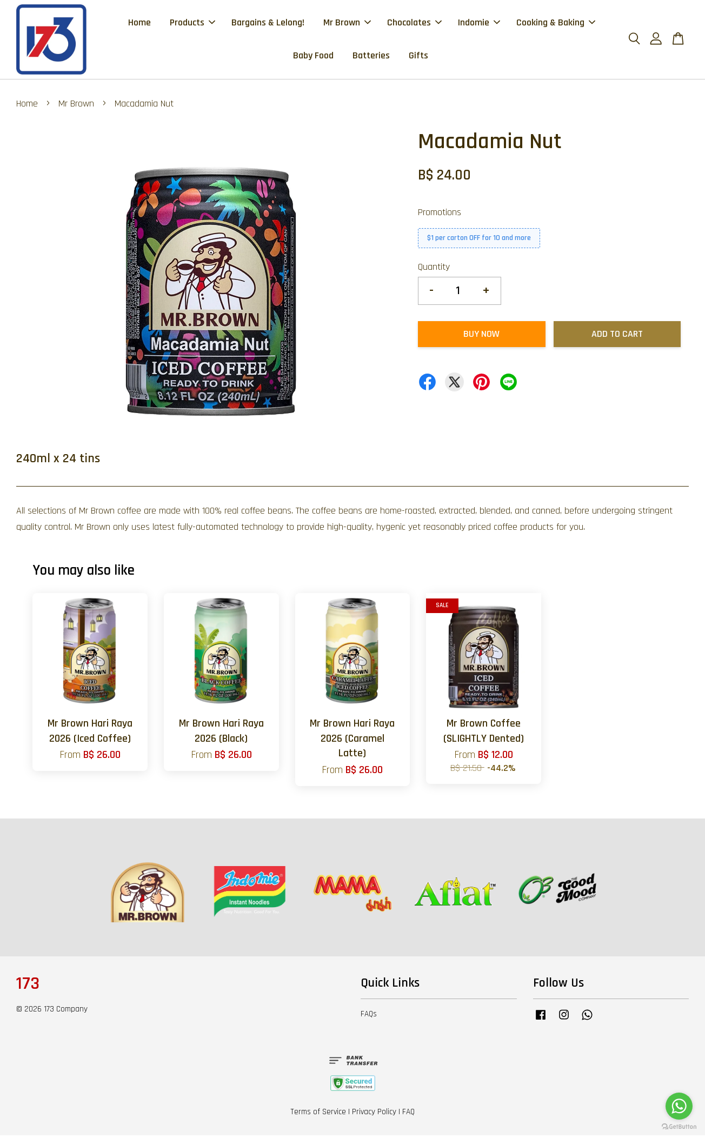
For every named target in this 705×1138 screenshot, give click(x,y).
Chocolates (414, 23)
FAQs (369, 1016)
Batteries (371, 56)
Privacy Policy (374, 1114)
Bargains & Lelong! (267, 23)
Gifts (418, 56)
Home (139, 23)
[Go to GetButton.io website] (679, 1126)
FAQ (408, 1114)
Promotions (439, 214)
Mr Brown (347, 23)
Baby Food (313, 56)
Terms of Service (318, 1114)
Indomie (479, 23)
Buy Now (481, 336)
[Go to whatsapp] (679, 1106)
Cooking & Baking (555, 23)
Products (192, 23)
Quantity (434, 269)
